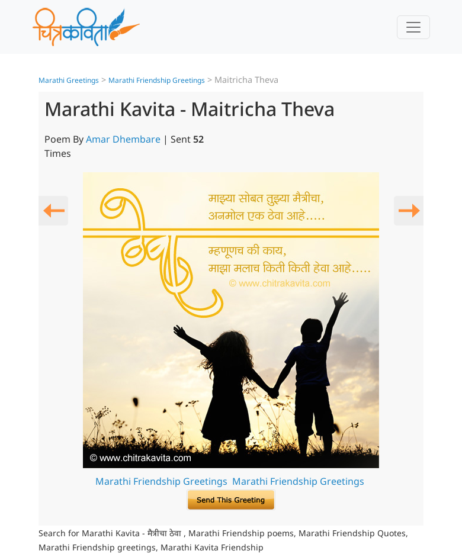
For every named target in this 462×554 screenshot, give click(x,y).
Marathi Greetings (68, 80)
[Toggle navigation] (413, 27)
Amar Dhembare (123, 139)
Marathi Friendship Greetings (156, 80)
